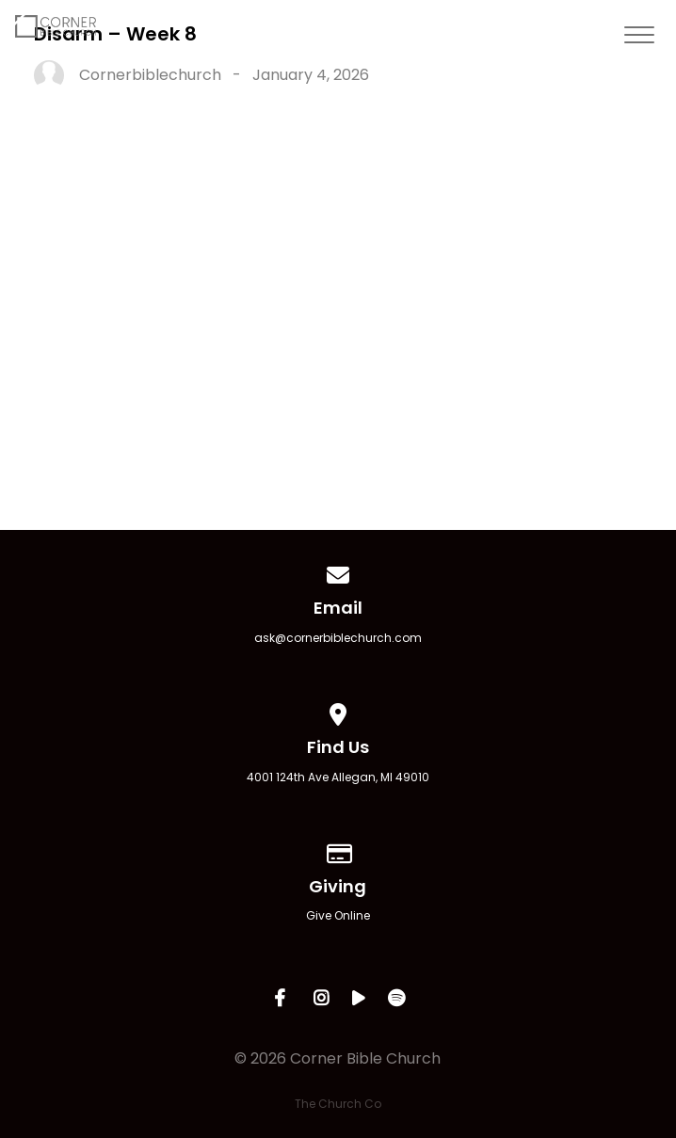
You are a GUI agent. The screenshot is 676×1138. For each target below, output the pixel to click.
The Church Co (338, 1104)
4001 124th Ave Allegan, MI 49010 (338, 777)
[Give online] (338, 850)
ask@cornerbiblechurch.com (338, 638)
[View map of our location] (338, 711)
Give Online (338, 915)
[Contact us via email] (338, 572)
